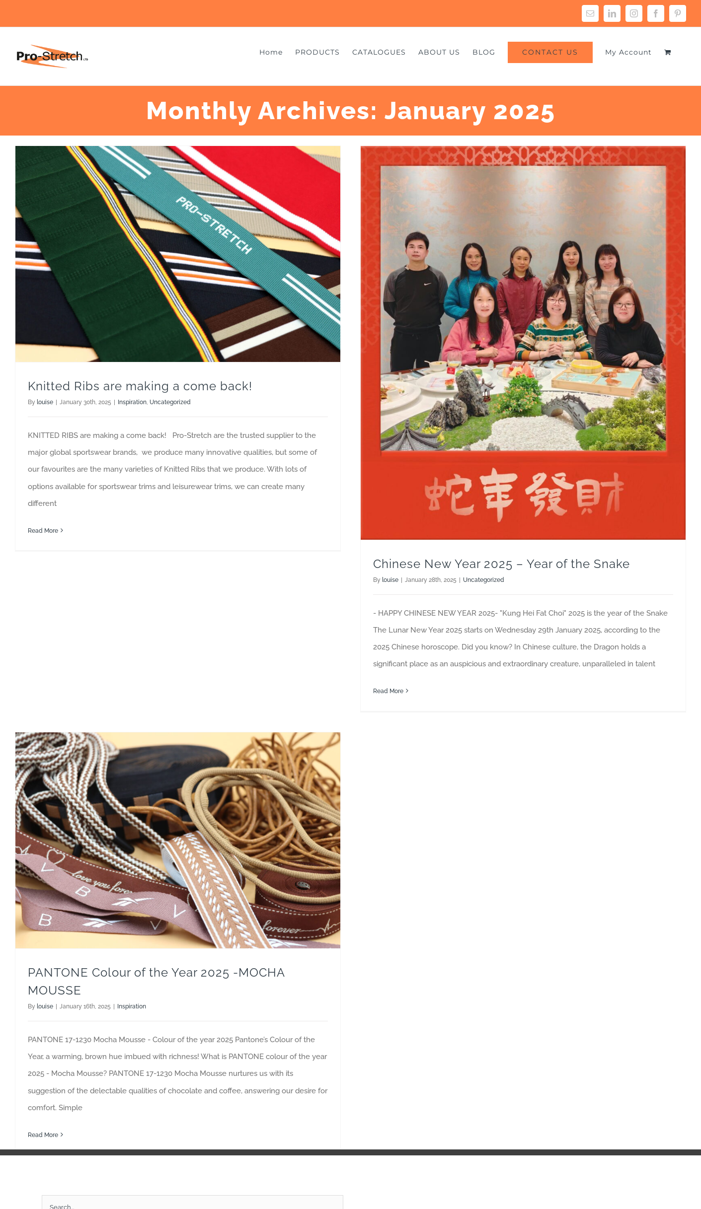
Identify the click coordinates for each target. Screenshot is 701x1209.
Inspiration (132, 402)
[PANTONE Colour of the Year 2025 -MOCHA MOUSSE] (212, 797)
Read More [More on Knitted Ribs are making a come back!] (43, 530)
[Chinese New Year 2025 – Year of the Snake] (514, 343)
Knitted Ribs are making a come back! (140, 386)
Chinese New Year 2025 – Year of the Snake (493, 564)
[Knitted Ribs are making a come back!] (177, 254)
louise (45, 402)
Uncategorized (170, 402)
